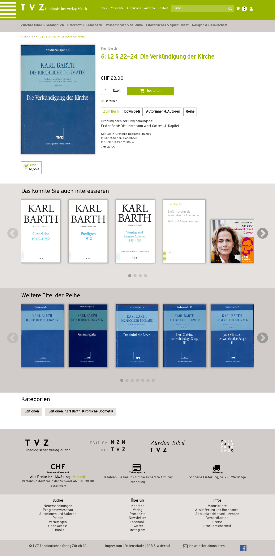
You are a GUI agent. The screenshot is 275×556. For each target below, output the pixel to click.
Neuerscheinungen (58, 506)
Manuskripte (217, 506)
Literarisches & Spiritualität (167, 25)
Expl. (117, 91)
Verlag (137, 510)
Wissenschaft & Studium (124, 25)
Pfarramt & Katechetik (85, 25)
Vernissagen (58, 522)
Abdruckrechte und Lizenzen (217, 514)
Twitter (137, 526)
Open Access (57, 526)
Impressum (113, 546)
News (103, 8)
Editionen (32, 412)
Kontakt (163, 8)
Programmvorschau (58, 510)
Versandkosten (217, 518)
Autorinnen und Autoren (57, 514)
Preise (217, 522)
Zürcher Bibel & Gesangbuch (42, 25)
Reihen (57, 518)
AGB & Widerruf (158, 546)
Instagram (137, 530)
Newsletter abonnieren (204, 546)
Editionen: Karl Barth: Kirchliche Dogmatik (80, 412)
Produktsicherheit (217, 526)
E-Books (58, 530)
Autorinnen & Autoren (141, 8)
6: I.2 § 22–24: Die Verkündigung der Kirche (60, 37)
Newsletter (137, 518)
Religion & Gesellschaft (209, 25)
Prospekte (117, 8)
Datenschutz (134, 546)
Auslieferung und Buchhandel (217, 510)
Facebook (137, 522)
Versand (79, 477)
